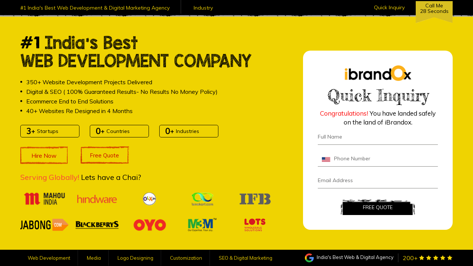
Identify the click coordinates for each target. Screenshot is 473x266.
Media (94, 258)
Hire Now (44, 155)
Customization (186, 258)
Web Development (49, 258)
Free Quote (104, 155)
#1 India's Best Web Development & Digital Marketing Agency (95, 7)
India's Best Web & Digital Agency (349, 257)
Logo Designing (135, 258)
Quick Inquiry (389, 7)
